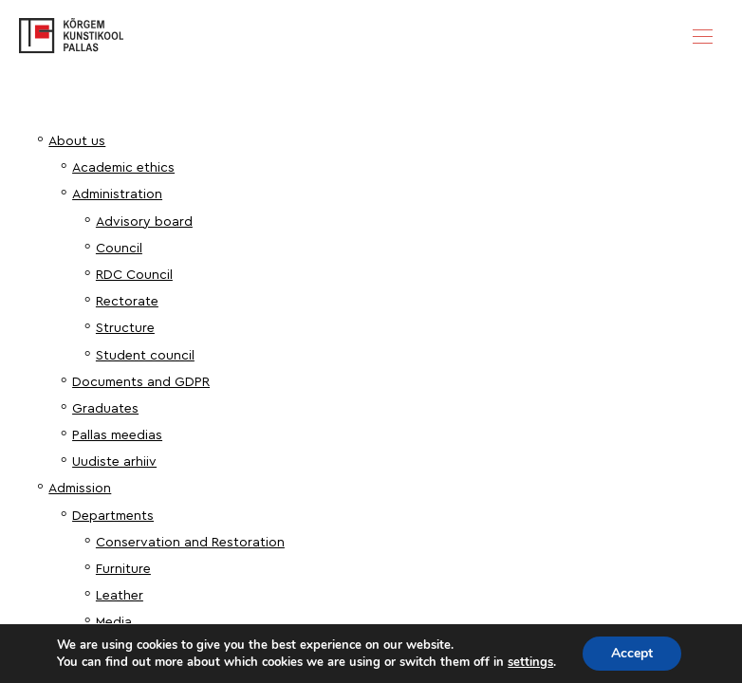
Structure (125, 328)
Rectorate (127, 301)
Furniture (123, 569)
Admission (79, 488)
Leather (119, 595)
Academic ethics (123, 168)
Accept (632, 653)
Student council (145, 355)
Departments (113, 516)
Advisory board (144, 222)
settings (530, 662)
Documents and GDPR (141, 382)
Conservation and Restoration (190, 542)
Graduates (105, 408)
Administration (117, 194)
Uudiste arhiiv (114, 462)
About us (76, 141)
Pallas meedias (117, 435)
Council (119, 248)
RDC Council (134, 275)
